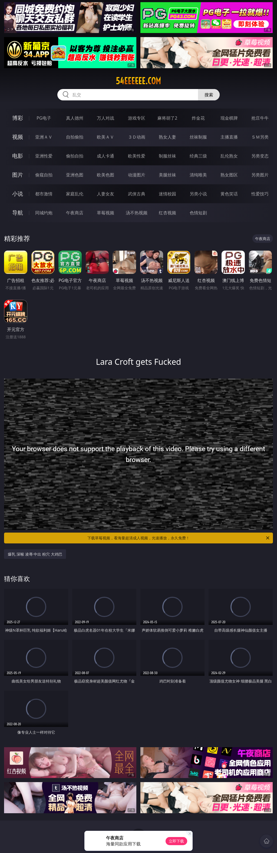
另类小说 (198, 194)
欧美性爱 (136, 156)
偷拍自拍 (74, 156)
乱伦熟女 (229, 156)
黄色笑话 (229, 194)
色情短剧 (198, 213)
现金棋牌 (229, 118)
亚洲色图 (74, 175)
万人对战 (105, 118)
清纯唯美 (198, 175)
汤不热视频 (136, 213)
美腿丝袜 (167, 175)
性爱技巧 (260, 194)
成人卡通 (105, 156)
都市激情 (43, 194)
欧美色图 (105, 175)
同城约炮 (43, 213)
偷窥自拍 (43, 175)
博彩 (17, 118)
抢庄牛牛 (260, 118)
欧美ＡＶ (105, 137)
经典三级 (198, 156)
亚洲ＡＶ (43, 137)
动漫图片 (136, 175)
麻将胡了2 (167, 118)
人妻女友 (105, 194)
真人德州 (74, 118)
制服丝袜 (167, 156)
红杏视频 (167, 213)
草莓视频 (105, 213)
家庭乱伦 (74, 194)
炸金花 (198, 118)
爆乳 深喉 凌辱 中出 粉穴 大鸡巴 (35, 554)
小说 (17, 193)
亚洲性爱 (43, 156)
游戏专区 (136, 118)
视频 (17, 136)
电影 (17, 155)
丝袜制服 (198, 137)
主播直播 (229, 137)
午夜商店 (74, 213)
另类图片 (260, 175)
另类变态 (260, 156)
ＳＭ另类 (260, 137)
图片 (17, 174)
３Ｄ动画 (136, 137)
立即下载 (176, 841)
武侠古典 (136, 194)
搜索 (209, 95)
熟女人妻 (167, 137)
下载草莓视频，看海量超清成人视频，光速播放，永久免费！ (178, 538)
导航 (17, 212)
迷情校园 (167, 194)
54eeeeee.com (138, 81)
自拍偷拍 (74, 137)
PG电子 (44, 118)
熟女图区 (229, 175)
